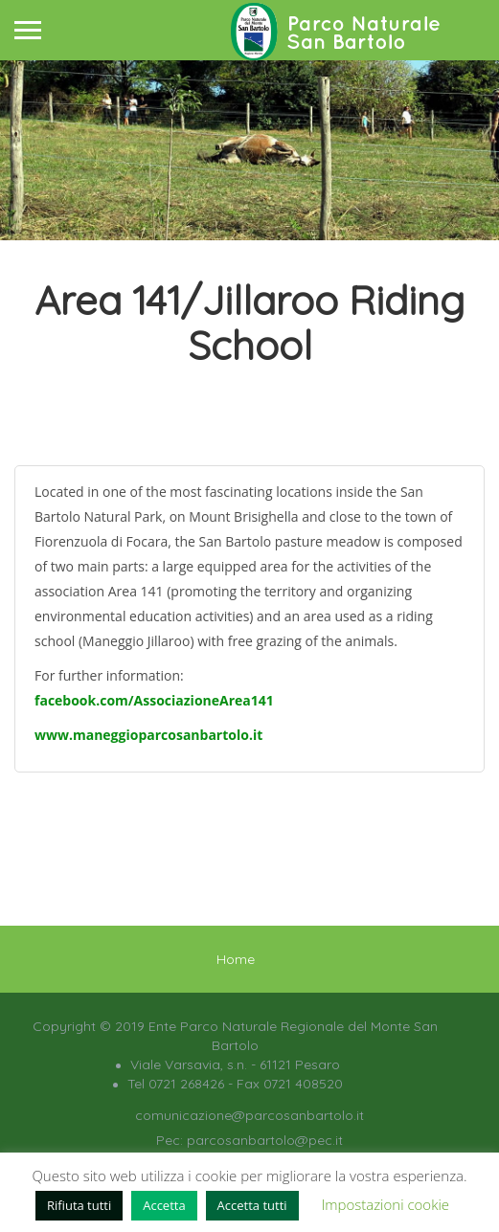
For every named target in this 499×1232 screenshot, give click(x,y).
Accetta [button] (164, 1205)
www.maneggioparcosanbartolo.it (148, 735)
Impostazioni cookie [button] (385, 1204)
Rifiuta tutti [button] (79, 1205)
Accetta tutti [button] (252, 1205)
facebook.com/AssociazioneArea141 (154, 700)
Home (235, 959)
